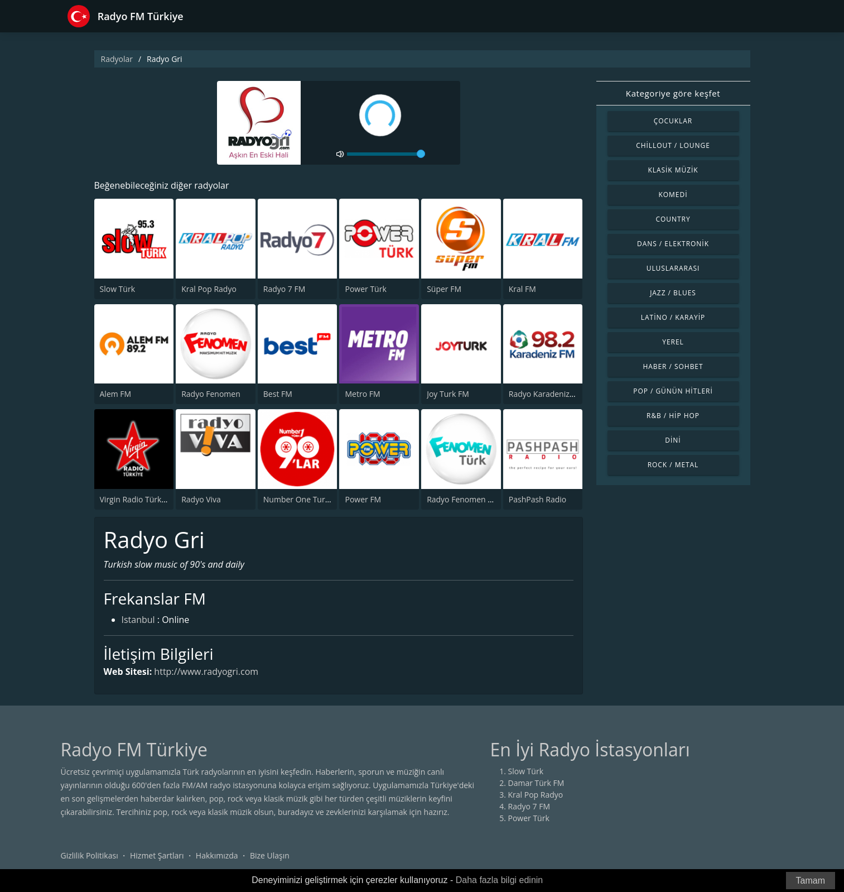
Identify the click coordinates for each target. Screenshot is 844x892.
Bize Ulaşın (270, 855)
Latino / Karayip (673, 317)
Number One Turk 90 (301, 499)
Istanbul (138, 619)
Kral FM (522, 289)
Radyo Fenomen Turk (465, 499)
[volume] (386, 154)
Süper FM (444, 289)
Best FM (277, 394)
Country (672, 219)
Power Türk (365, 289)
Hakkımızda (217, 855)
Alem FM (116, 394)
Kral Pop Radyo (209, 289)
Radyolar (117, 59)
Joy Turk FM (448, 394)
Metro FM (362, 394)
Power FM (363, 499)
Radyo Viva (201, 499)
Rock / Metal (673, 464)
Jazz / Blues (673, 293)
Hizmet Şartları (157, 855)
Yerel (673, 342)
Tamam (810, 880)
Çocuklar (673, 121)
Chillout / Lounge (673, 145)
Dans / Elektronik (673, 243)
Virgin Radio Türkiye (136, 499)
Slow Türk (118, 289)
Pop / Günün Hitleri (673, 391)
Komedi (673, 194)
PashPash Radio (538, 499)
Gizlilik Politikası (89, 855)
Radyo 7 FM (284, 289)
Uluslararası (673, 268)
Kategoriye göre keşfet (673, 93)
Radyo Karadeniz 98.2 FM (554, 394)
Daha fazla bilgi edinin (499, 880)
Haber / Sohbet (673, 366)
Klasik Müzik (673, 170)
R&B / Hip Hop (673, 415)
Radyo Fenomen (210, 394)
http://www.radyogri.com (206, 671)
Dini (673, 440)
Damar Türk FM (536, 783)
